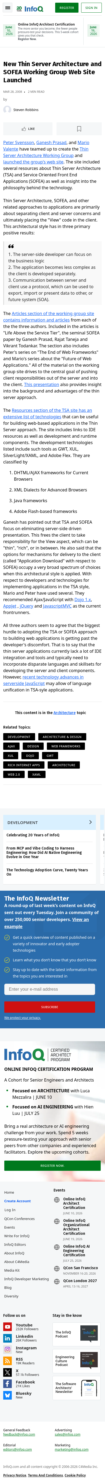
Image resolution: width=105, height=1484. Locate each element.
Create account (17, 1200)
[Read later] (79, 128)
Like (31, 129)
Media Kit (12, 1270)
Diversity (11, 1296)
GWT (50, 756)
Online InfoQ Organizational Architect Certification (76, 1227)
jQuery (26, 606)
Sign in (91, 8)
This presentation (41, 384)
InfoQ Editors (15, 1244)
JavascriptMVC (57, 606)
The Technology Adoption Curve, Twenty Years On (47, 872)
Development (19, 737)
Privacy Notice (14, 1475)
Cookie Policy (75, 1475)
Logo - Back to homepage (30, 7)
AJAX (11, 746)
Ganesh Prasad (51, 142)
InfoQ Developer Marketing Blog (26, 1283)
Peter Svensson (18, 142)
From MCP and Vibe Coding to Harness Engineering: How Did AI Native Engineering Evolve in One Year (44, 852)
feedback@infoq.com (19, 1434)
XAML (36, 774)
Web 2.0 (14, 774)
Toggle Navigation (7, 7)
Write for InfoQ (16, 1235)
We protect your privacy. (22, 1017)
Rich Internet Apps (24, 765)
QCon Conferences (19, 1218)
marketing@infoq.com (72, 1449)
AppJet (9, 606)
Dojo (30, 756)
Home (9, 1192)
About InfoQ (14, 1253)
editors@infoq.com (17, 1449)
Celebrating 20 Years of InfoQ (32, 835)
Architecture (65, 713)
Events (9, 1227)
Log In (10, 1209)
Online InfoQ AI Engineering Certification (76, 1250)
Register (66, 8)
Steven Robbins (26, 110)
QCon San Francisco (80, 1268)
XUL (11, 756)
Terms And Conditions (45, 1475)
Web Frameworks (66, 746)
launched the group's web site (33, 162)
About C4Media (16, 1261)
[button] (49, 1007)
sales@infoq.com (68, 1434)
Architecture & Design (62, 737)
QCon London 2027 (80, 1281)
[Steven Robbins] (7, 110)
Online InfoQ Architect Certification (74, 1203)
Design (33, 746)
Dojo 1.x (82, 599)
